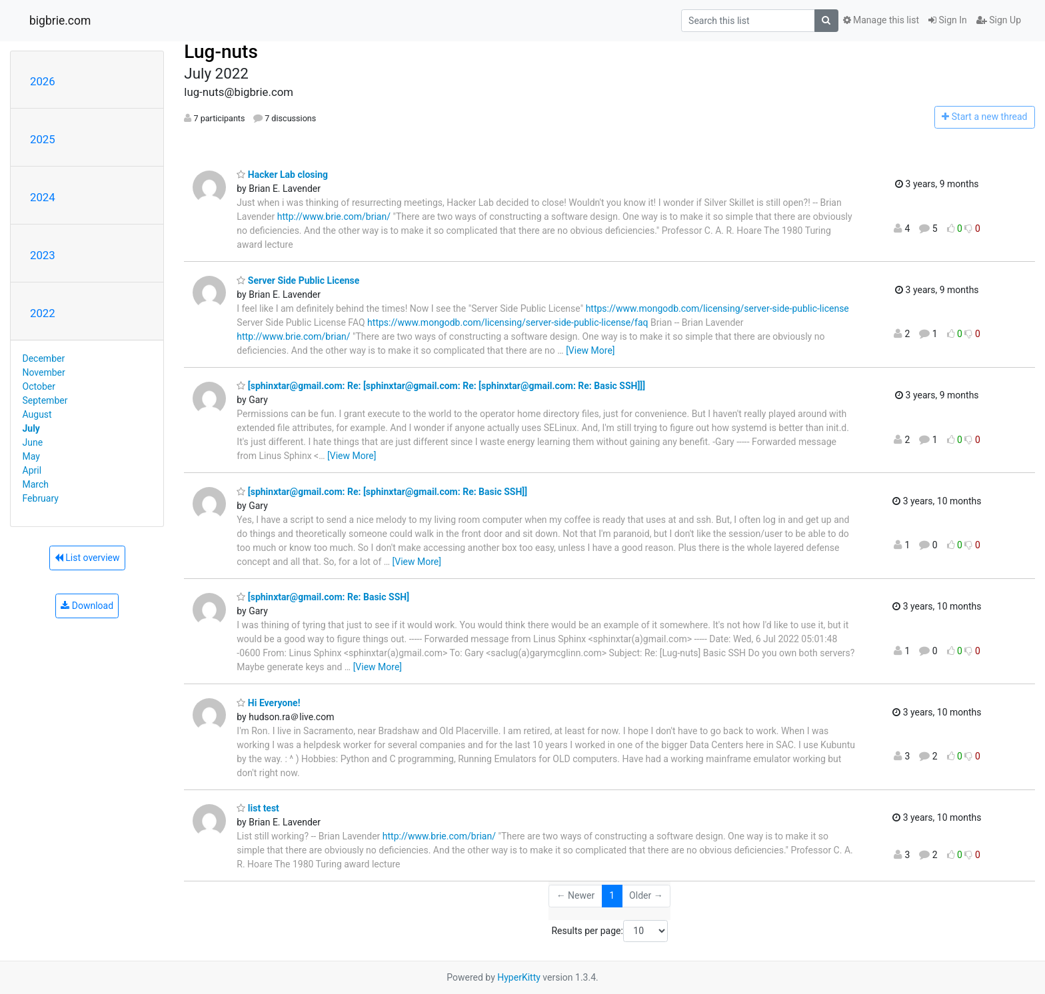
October (39, 386)
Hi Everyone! (268, 703)
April (32, 470)
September (45, 400)
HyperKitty (518, 977)
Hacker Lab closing (282, 174)
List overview (87, 557)
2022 (42, 313)
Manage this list (881, 20)
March (36, 484)
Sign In (947, 20)
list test (258, 808)
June (33, 442)
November (44, 372)
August (37, 414)
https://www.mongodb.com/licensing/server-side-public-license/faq (507, 322)
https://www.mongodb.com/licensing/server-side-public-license (717, 308)
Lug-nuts (221, 52)
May (31, 456)
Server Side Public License (298, 280)
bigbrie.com (60, 20)
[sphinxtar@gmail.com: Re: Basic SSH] (323, 597)
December (44, 358)
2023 (42, 255)
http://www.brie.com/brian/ (334, 216)
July (31, 428)
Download (87, 605)
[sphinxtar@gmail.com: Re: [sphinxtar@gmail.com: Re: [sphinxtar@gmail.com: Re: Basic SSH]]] (441, 385)
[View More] (590, 350)
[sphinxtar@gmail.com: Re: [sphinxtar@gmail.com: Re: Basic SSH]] (382, 491)
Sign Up (998, 20)
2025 (42, 139)
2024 (42, 197)
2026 (42, 81)
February (41, 498)
